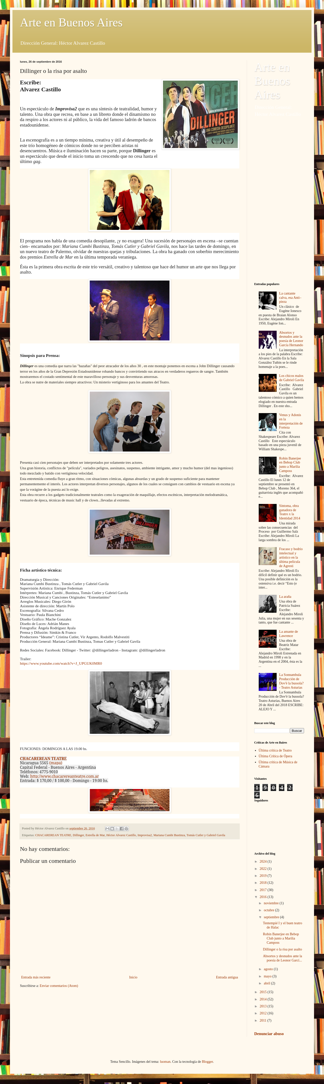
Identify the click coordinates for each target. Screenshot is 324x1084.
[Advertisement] (279, 200)
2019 (264, 876)
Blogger (207, 1062)
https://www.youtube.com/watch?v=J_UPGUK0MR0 (61, 663)
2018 (264, 883)
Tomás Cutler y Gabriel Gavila (205, 835)
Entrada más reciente (35, 977)
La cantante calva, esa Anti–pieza (290, 298)
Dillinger (78, 835)
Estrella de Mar (95, 835)
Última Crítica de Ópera (275, 756)
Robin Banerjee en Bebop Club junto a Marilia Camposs (290, 465)
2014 (264, 999)
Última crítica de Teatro (275, 750)
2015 (264, 992)
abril (267, 983)
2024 (264, 861)
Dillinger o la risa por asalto (282, 949)
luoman (165, 1062)
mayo (268, 976)
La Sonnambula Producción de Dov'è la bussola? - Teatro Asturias (291, 681)
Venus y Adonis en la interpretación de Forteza (291, 421)
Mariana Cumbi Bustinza (169, 835)
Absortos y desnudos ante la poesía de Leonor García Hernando (291, 339)
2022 (264, 869)
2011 (263, 1020)
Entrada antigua (227, 977)
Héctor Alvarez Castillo (121, 835)
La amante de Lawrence (288, 634)
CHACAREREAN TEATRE (53, 835)
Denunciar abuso (269, 1033)
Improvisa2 (145, 835)
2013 (264, 1006)
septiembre (272, 917)
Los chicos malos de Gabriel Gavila (291, 378)
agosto (269, 969)
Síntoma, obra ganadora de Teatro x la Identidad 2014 (289, 512)
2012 (264, 1013)
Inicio (133, 977)
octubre (269, 910)
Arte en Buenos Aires (71, 22)
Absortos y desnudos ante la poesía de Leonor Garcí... (282, 958)
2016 (264, 897)
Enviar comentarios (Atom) (59, 986)
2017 (264, 890)
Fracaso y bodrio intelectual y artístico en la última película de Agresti (291, 557)
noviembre (271, 903)
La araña (285, 597)
